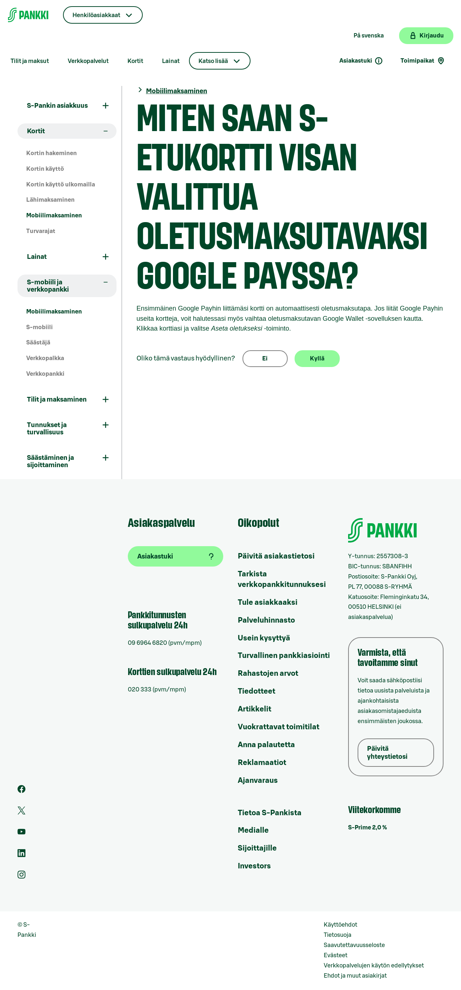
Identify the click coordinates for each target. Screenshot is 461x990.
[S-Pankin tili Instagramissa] (21, 877)
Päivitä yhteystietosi (387, 752)
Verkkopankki (45, 374)
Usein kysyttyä (264, 638)
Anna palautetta (266, 745)
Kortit (135, 61)
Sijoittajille (257, 848)
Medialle (253, 830)
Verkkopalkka (45, 358)
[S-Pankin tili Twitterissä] (21, 813)
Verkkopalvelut (88, 61)
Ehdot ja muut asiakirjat (355, 976)
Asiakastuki (361, 60)
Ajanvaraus (258, 780)
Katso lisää (213, 61)
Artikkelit (254, 709)
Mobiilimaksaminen (54, 215)
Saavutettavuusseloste (354, 945)
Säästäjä (38, 343)
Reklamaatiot (262, 762)
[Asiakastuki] (176, 556)
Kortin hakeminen (51, 153)
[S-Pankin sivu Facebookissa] (21, 791)
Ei (265, 359)
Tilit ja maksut (30, 61)
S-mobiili (39, 327)
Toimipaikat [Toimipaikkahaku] (423, 60)
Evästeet (335, 955)
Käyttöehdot (340, 925)
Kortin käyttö (45, 169)
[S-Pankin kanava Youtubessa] (21, 834)
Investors (254, 866)
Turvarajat (40, 231)
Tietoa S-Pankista (270, 813)
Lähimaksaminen (50, 200)
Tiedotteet (256, 691)
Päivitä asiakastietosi (276, 556)
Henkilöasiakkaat (96, 15)
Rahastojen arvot (268, 673)
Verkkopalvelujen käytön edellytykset (374, 966)
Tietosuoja (337, 935)
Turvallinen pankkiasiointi (284, 655)
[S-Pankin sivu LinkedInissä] (21, 855)
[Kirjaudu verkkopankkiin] (426, 35)
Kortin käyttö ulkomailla (60, 185)
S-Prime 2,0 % (367, 828)
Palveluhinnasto (266, 620)
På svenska (369, 36)
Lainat (171, 61)
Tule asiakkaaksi (268, 602)
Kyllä (317, 359)
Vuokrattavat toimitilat (278, 727)
